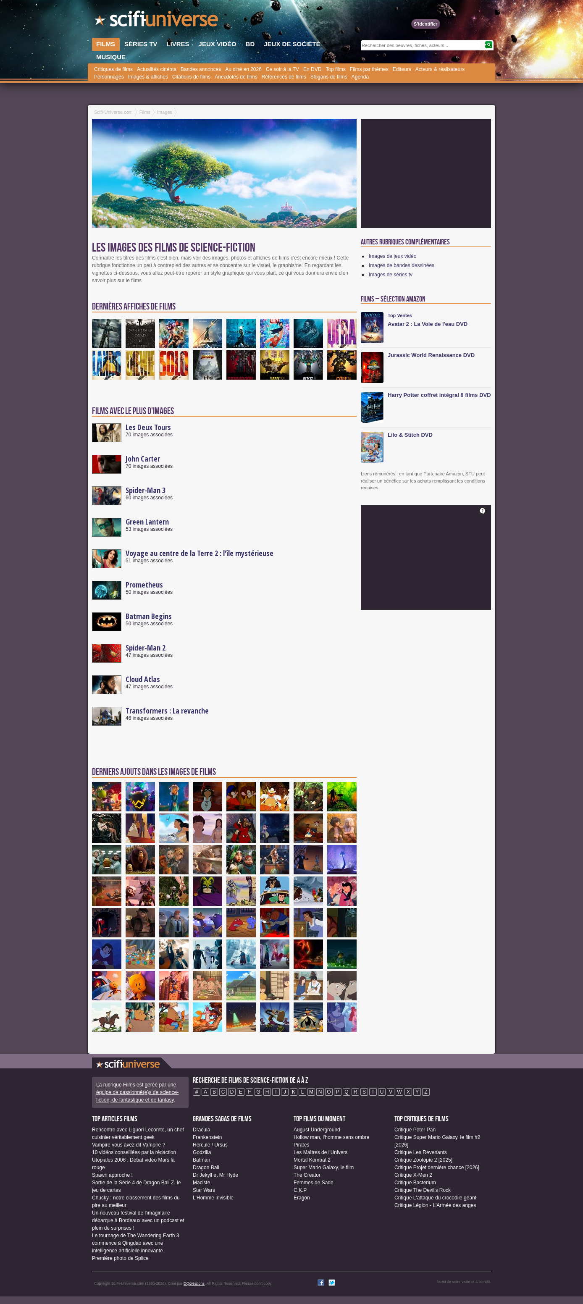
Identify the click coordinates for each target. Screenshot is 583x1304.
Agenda (360, 77)
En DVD (312, 69)
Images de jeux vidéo (392, 256)
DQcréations (194, 1283)
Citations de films (191, 77)
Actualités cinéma (156, 69)
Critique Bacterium (415, 1183)
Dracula (201, 1130)
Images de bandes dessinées (401, 265)
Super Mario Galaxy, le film (324, 1167)
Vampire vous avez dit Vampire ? (128, 1145)
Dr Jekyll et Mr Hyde (215, 1175)
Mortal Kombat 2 (312, 1160)
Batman (201, 1160)
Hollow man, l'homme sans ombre (331, 1137)
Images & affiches (148, 77)
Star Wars (204, 1190)
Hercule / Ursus (210, 1145)
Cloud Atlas (143, 679)
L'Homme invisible (213, 1198)
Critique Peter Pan (415, 1130)
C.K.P (300, 1190)
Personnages (109, 77)
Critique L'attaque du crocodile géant (435, 1198)
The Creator (307, 1175)
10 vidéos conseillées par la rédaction (134, 1152)
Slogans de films (328, 77)
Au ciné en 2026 (243, 69)
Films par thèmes (369, 69)
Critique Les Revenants (420, 1152)
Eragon (302, 1198)
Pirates (301, 1145)
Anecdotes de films (236, 77)
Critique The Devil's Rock (422, 1190)
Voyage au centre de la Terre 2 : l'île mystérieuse (199, 553)
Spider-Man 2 (145, 648)
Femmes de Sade (314, 1183)
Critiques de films (113, 69)
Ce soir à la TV (282, 69)
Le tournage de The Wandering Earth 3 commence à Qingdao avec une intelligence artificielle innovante (135, 1243)
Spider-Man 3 (145, 490)
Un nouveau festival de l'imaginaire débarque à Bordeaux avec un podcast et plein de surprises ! (138, 1220)
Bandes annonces (201, 69)
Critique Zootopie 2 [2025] (423, 1160)
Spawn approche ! (112, 1175)
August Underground (317, 1130)
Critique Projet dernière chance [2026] (436, 1167)
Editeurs (402, 69)
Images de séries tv (390, 275)
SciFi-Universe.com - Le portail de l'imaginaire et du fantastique (157, 20)
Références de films (284, 77)
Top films (335, 69)
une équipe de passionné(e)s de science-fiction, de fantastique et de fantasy (137, 1092)
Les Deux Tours (148, 427)
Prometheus (144, 585)
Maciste (201, 1183)
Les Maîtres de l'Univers (320, 1152)
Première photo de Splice (120, 1258)
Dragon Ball (206, 1167)
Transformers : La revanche (167, 711)
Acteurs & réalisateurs (440, 69)
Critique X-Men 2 (413, 1175)
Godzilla (202, 1152)
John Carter (143, 459)
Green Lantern (147, 522)
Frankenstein (207, 1137)
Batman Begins (149, 616)
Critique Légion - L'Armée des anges (435, 1205)
